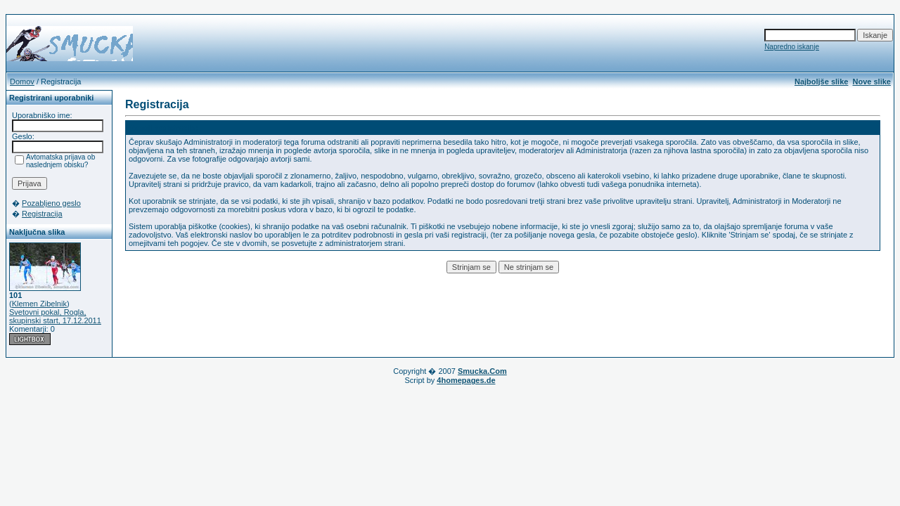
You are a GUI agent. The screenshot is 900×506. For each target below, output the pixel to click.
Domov (22, 81)
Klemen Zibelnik (39, 303)
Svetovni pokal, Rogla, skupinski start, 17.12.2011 (55, 316)
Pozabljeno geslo (51, 203)
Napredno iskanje (791, 47)
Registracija (42, 213)
